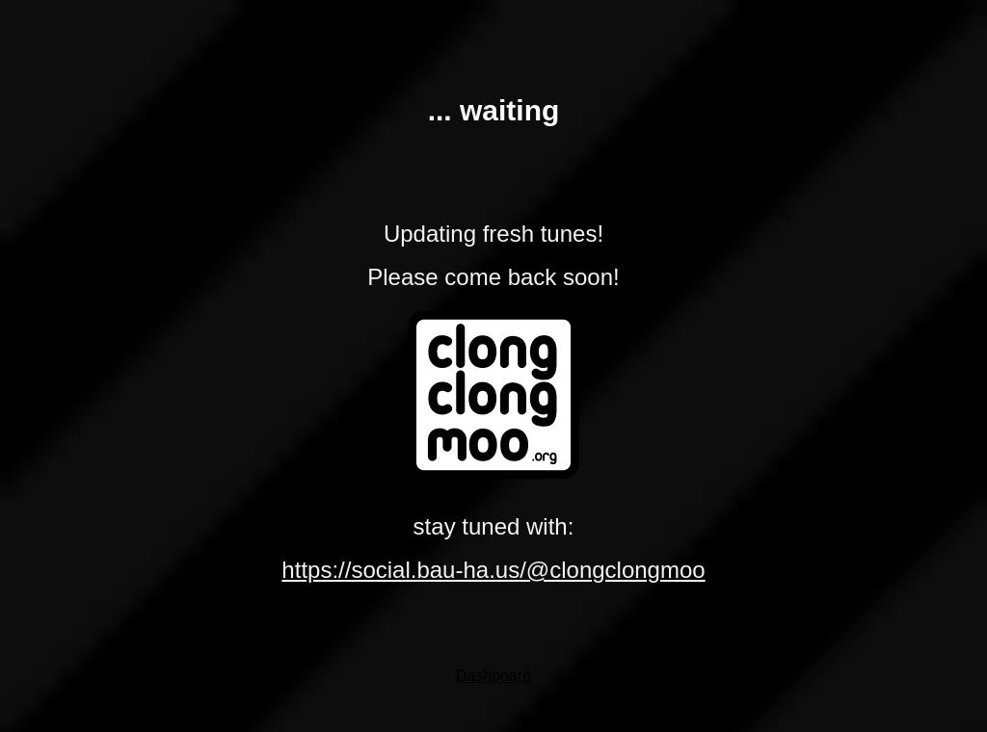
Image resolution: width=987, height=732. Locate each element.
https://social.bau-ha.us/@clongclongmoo (493, 570)
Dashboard (493, 675)
